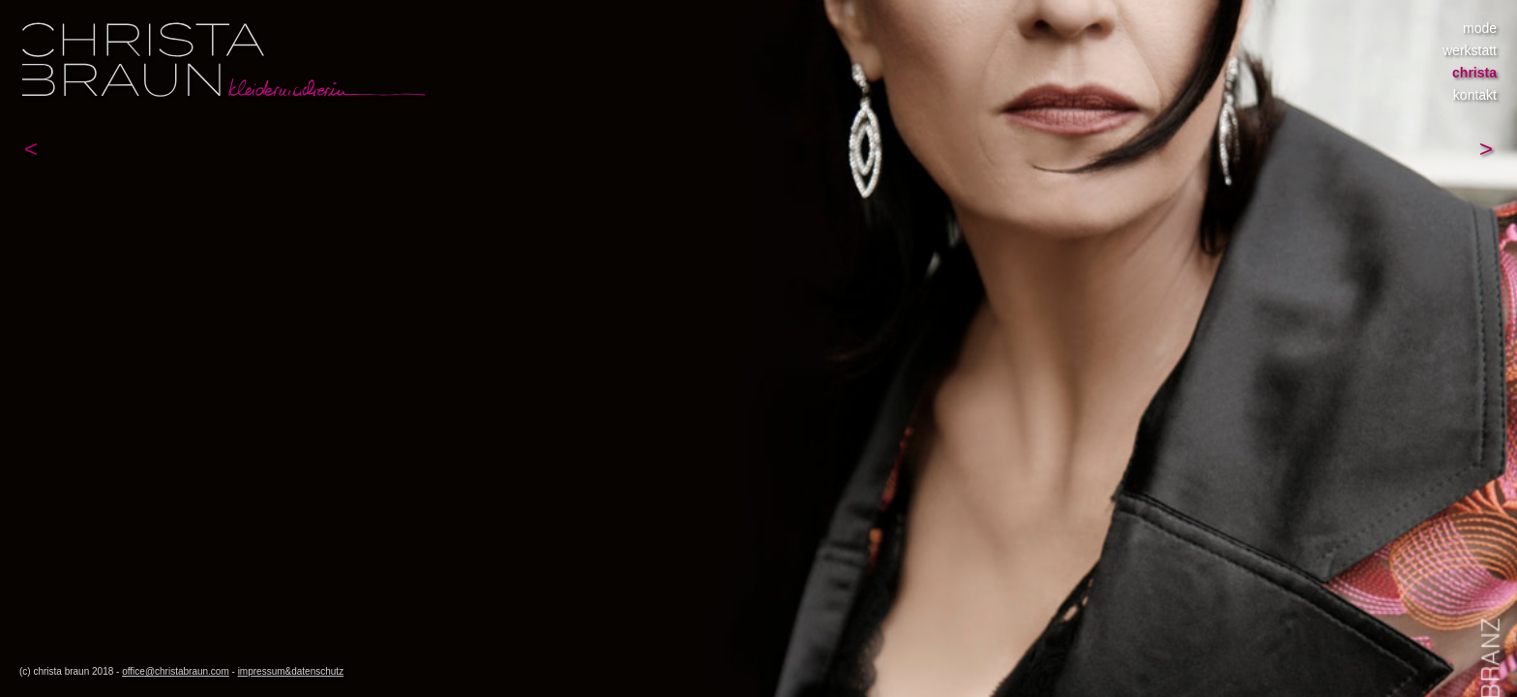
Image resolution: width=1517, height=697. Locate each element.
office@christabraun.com (175, 671)
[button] (31, 149)
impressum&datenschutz (291, 671)
